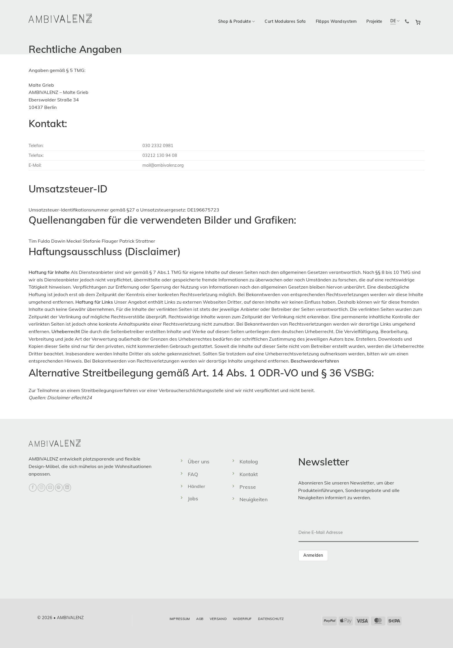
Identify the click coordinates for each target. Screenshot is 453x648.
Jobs (193, 498)
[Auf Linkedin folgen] (67, 488)
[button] (417, 21)
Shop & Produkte (236, 21)
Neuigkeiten (254, 499)
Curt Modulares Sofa (285, 21)
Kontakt (249, 474)
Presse (248, 487)
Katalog (249, 461)
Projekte (374, 21)
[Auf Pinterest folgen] (59, 488)
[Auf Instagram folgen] (41, 488)
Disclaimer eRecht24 (69, 397)
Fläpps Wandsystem (336, 21)
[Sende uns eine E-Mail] (50, 488)
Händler (196, 486)
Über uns (198, 461)
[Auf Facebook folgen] (33, 488)
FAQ (193, 474)
